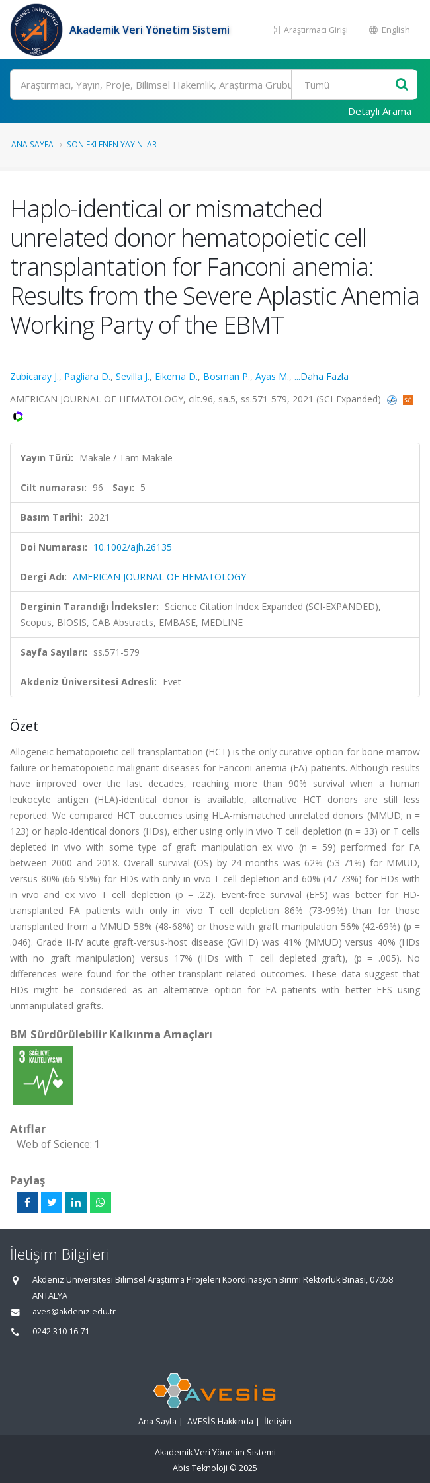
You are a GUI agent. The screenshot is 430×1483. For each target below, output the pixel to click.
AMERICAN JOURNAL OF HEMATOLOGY (159, 576)
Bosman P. (226, 376)
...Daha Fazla (321, 376)
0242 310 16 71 (60, 1331)
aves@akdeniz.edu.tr (74, 1311)
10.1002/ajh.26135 (132, 547)
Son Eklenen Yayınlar (112, 144)
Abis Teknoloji (200, 1468)
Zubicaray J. (34, 376)
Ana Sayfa (32, 144)
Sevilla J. (133, 376)
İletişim (278, 1421)
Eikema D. (176, 376)
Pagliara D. (87, 376)
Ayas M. (272, 376)
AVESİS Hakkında (220, 1421)
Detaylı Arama (379, 111)
